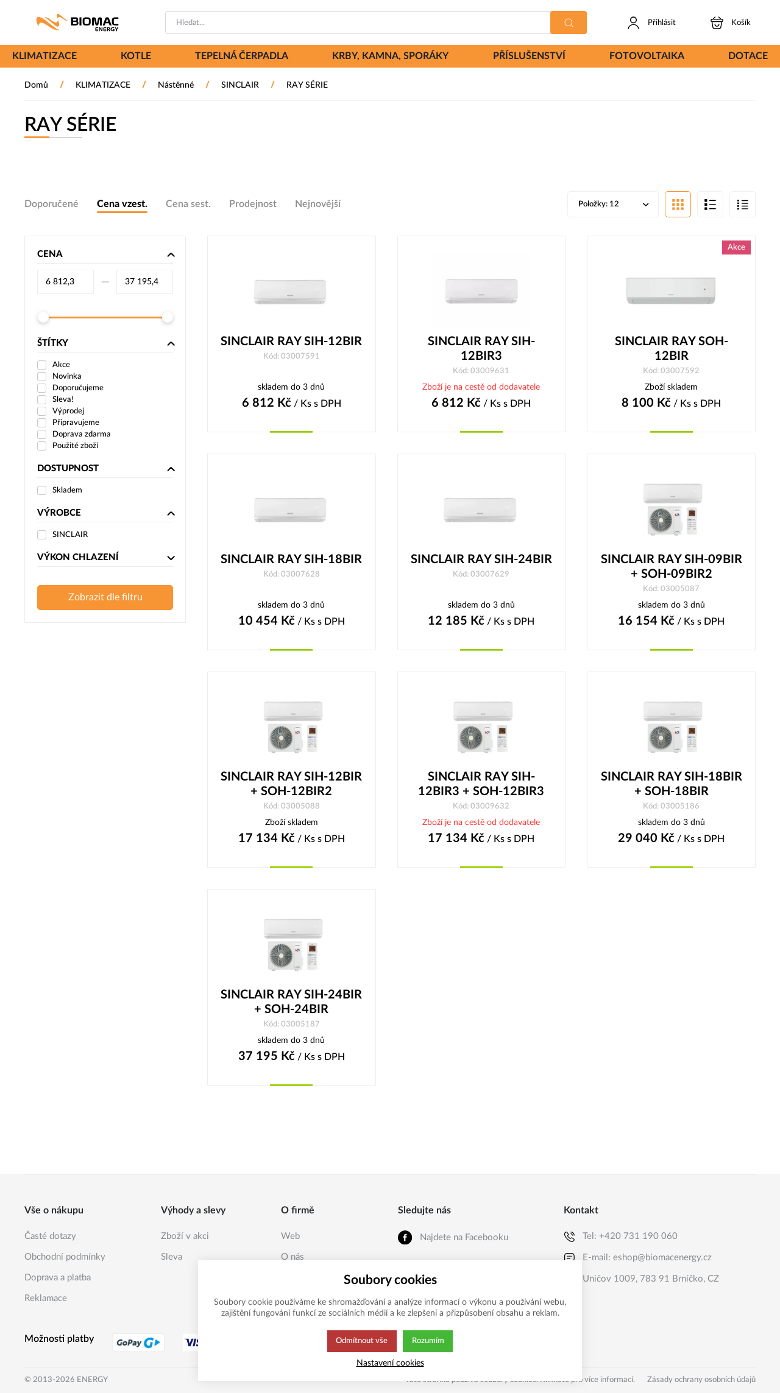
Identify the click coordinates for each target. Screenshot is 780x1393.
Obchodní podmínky (64, 1256)
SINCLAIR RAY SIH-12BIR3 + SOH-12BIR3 (481, 786)
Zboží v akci (185, 1236)
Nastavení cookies (390, 1362)
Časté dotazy (50, 1236)
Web (290, 1236)
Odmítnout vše (361, 1341)
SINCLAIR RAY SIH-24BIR (481, 561)
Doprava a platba (57, 1277)
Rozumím (428, 1341)
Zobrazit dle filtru (105, 598)
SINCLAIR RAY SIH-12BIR (291, 343)
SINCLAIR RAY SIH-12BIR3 (481, 350)
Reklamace (45, 1298)
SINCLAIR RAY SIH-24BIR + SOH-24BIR (291, 1005)
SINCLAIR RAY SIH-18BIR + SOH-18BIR (671, 786)
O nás (292, 1256)
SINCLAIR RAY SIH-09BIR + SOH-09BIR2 (671, 568)
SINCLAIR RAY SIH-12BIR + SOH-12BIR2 (291, 786)
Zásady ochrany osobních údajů (701, 1380)
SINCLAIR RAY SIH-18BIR (291, 561)
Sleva (171, 1256)
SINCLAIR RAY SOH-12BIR (671, 350)
